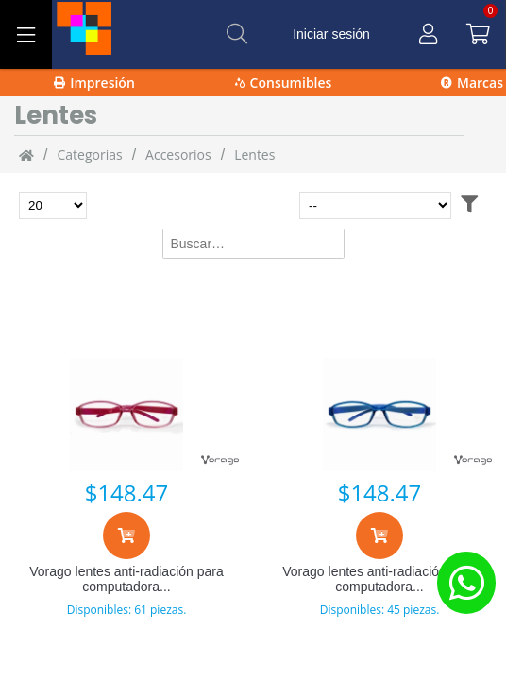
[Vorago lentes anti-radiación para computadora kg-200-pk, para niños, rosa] (126, 414)
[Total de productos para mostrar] (53, 205)
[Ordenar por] (375, 205)
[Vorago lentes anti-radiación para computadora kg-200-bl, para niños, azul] (379, 414)
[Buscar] (237, 34)
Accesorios (178, 154)
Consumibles (283, 83)
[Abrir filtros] (469, 205)
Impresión (94, 83)
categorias (89, 154)
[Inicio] (26, 154)
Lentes (254, 154)
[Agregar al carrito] (126, 535)
